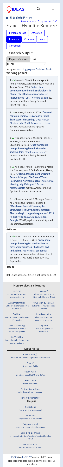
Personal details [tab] (17, 33)
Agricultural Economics (35, 250)
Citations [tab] (29, 39)
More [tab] (42, 39)
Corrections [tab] (15, 45)
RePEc (27, 457)
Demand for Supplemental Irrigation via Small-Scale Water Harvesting (30, 116)
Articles (40, 69)
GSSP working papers (37, 97)
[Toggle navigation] (38, 9)
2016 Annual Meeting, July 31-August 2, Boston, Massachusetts (32, 184)
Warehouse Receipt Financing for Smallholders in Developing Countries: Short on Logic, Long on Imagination (30, 210)
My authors (44, 21)
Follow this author (29, 22)
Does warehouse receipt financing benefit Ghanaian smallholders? (29, 148)
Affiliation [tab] (37, 33)
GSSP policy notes (35, 152)
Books (49, 69)
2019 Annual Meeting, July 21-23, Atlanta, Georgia (32, 217)
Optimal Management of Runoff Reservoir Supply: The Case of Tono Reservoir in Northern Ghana (30, 177)
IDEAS (14, 457)
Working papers (26, 69)
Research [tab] (14, 39)
